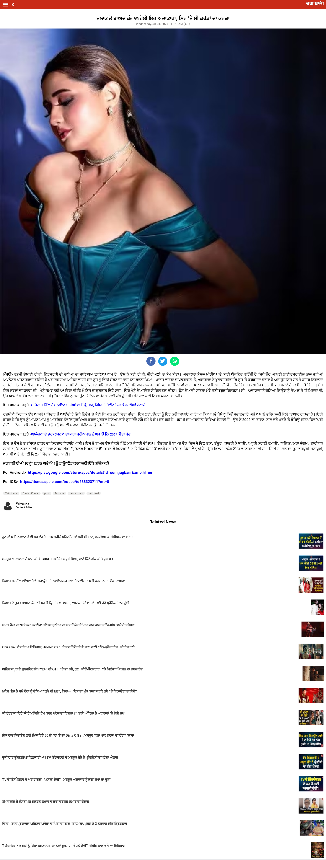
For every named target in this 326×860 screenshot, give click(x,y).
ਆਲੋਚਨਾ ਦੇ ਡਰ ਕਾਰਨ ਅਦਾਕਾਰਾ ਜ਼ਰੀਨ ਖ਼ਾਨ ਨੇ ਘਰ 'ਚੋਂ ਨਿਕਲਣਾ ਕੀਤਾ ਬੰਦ (80, 434)
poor (46, 493)
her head (94, 493)
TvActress (11, 493)
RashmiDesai (30, 493)
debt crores (76, 493)
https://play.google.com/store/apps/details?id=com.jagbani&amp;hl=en (90, 472)
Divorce (59, 493)
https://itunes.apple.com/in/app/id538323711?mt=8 (64, 481)
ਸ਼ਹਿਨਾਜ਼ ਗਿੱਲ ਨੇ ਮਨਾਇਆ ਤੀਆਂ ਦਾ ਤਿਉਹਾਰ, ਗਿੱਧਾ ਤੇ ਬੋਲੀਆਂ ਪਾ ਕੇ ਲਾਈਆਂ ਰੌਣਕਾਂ (88, 405)
